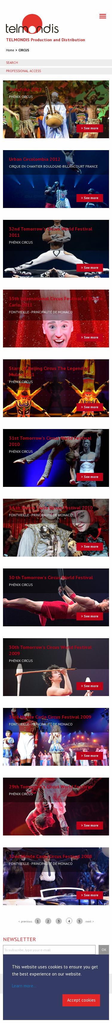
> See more (89, 128)
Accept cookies (81, 1000)
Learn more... (24, 986)
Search (12, 63)
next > (89, 921)
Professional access (23, 71)
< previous (25, 921)
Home (10, 50)
